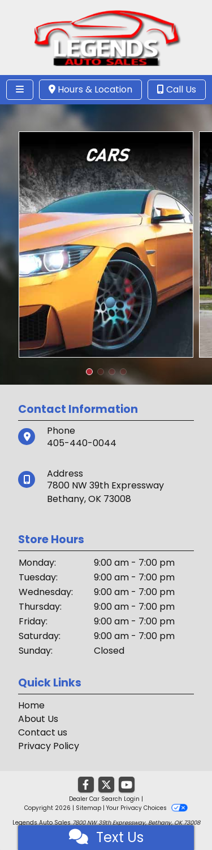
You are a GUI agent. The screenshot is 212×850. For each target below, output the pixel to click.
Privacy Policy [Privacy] (48, 745)
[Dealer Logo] (106, 36)
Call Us (176, 89)
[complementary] (178, 816)
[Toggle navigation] (19, 90)
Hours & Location (90, 89)
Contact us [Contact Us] (42, 732)
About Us (38, 718)
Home (31, 705)
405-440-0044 (81, 443)
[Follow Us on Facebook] (86, 785)
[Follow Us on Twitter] (106, 785)
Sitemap (88, 808)
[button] (89, 371)
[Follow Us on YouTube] (127, 785)
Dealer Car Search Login (104, 799)
